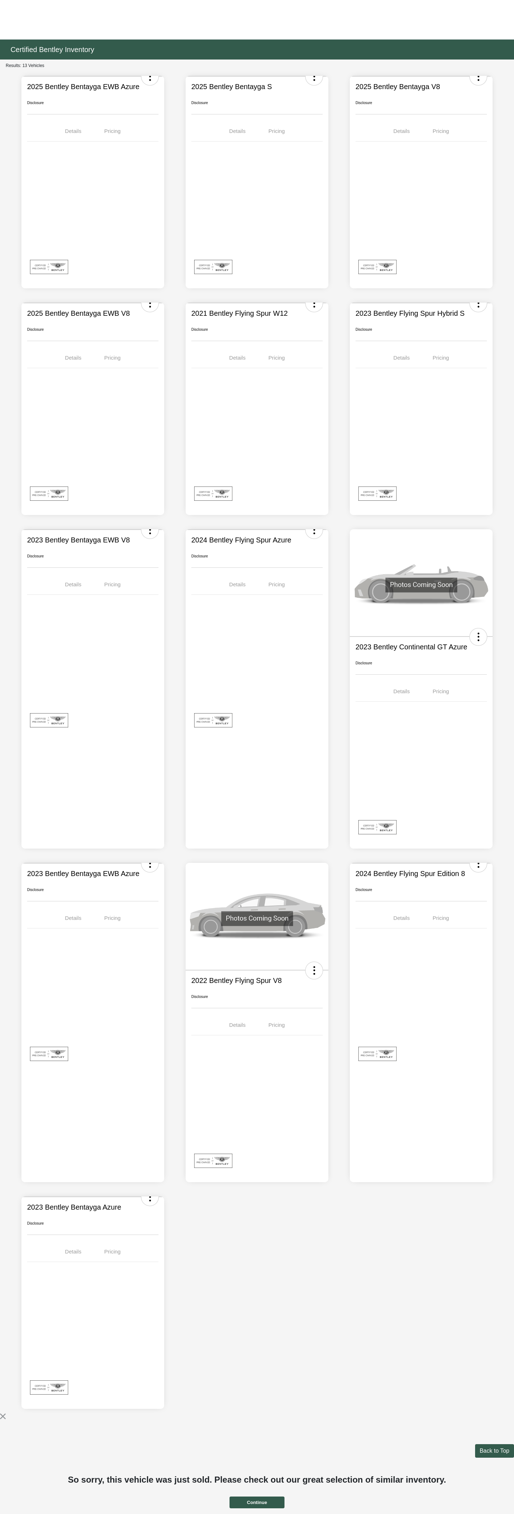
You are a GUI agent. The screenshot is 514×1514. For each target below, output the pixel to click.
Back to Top (494, 1451)
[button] (478, 637)
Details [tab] (73, 131)
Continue (257, 1502)
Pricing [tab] (112, 131)
